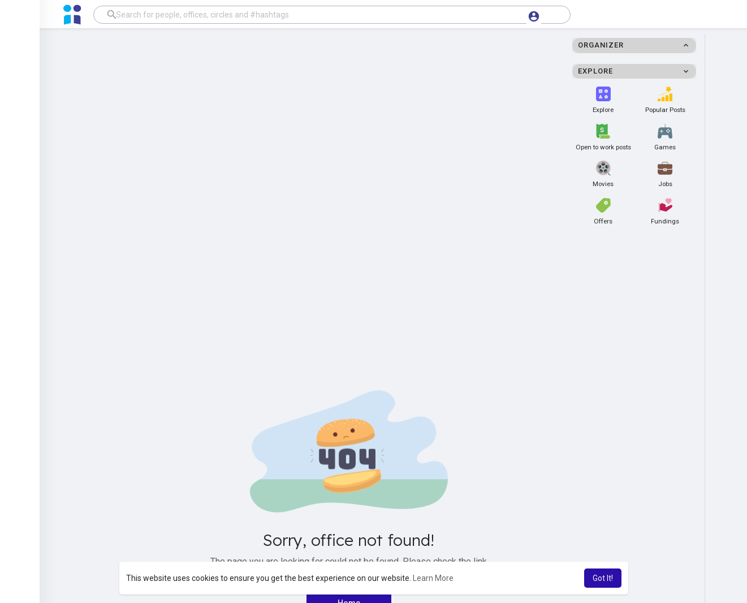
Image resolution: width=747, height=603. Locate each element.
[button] (332, 15)
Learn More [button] (433, 578)
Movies (603, 174)
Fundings (665, 211)
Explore (603, 100)
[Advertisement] (373, 132)
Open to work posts (603, 137)
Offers (603, 211)
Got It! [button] (603, 578)
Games (665, 137)
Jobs (665, 174)
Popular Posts (665, 100)
